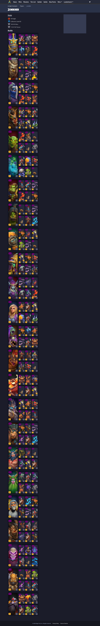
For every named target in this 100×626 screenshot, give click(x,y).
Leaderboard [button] (68, 2)
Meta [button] (59, 2)
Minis (20, 2)
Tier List (33, 2)
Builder (40, 2)
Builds (45, 2)
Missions (26, 2)
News (15, 2)
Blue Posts (52, 2)
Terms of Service (64, 623)
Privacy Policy (56, 623)
